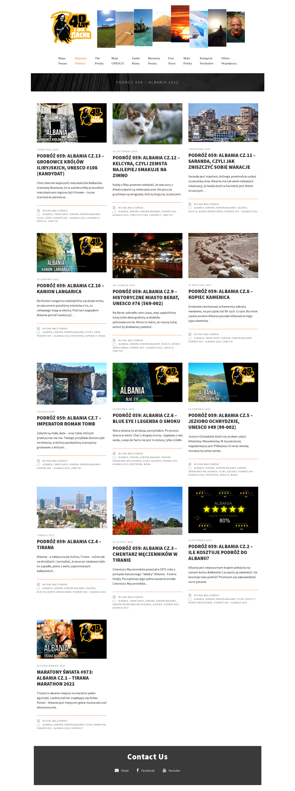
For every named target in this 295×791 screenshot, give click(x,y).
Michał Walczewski (55, 210)
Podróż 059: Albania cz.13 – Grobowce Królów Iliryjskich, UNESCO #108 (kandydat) (70, 165)
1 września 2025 (199, 148)
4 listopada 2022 (200, 540)
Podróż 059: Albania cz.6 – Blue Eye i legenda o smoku (146, 418)
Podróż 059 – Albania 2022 (69, 218)
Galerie (242, 207)
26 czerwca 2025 (124, 285)
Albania (47, 214)
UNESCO (41, 221)
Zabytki (53, 221)
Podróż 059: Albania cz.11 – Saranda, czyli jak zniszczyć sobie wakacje (222, 161)
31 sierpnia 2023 (199, 409)
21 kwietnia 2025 (199, 285)
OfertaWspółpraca (229, 61)
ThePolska (99, 61)
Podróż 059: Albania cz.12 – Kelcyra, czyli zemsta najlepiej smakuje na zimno (146, 166)
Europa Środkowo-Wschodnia (132, 604)
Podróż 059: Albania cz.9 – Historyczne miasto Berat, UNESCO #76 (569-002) (146, 297)
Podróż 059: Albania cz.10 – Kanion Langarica (70, 288)
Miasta (192, 211)
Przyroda (77, 335)
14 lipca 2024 (46, 411)
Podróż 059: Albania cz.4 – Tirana (69, 544)
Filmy (40, 218)
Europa (74, 214)
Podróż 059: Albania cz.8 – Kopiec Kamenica (220, 294)
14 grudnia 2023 (124, 409)
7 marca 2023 (45, 535)
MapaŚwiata (62, 61)
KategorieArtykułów (207, 61)
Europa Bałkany (90, 214)
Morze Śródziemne (211, 211)
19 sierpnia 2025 (48, 279)
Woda (102, 335)
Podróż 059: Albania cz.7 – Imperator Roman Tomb (69, 421)
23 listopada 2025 (125, 151)
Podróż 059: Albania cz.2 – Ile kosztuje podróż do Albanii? (220, 552)
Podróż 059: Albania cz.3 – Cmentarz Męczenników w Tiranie (145, 554)
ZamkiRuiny (136, 61)
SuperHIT (93, 218)
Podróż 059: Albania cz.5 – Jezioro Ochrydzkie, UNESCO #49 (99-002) (220, 421)
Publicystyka (139, 215)
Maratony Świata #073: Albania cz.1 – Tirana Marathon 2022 (65, 678)
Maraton (99, 724)
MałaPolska (187, 61)
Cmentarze (61, 214)
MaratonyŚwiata (154, 61)
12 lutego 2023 (123, 541)
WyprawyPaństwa (81, 61)
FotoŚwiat (171, 61)
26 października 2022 (51, 665)
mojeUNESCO (117, 61)
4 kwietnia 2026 (47, 149)
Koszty (250, 599)
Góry (48, 218)
